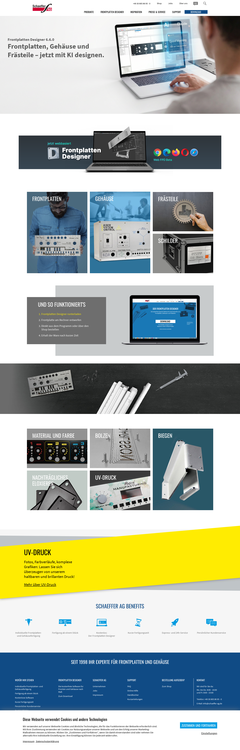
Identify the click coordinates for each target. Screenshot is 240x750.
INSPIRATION (136, 12)
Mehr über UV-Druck (40, 584)
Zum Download (65, 696)
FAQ (129, 686)
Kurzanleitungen (134, 699)
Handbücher (133, 695)
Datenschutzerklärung (47, 741)
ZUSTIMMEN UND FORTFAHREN (199, 725)
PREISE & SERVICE (157, 12)
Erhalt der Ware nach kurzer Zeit (59, 335)
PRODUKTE (89, 12)
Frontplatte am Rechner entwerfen (61, 320)
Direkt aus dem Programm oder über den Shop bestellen (65, 327)
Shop (159, 3)
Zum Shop (166, 686)
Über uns (183, 3)
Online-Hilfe (132, 690)
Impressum (98, 695)
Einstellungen (209, 733)
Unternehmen (99, 686)
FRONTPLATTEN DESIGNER (112, 12)
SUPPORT (176, 12)
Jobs (170, 3)
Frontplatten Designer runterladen (61, 314)
